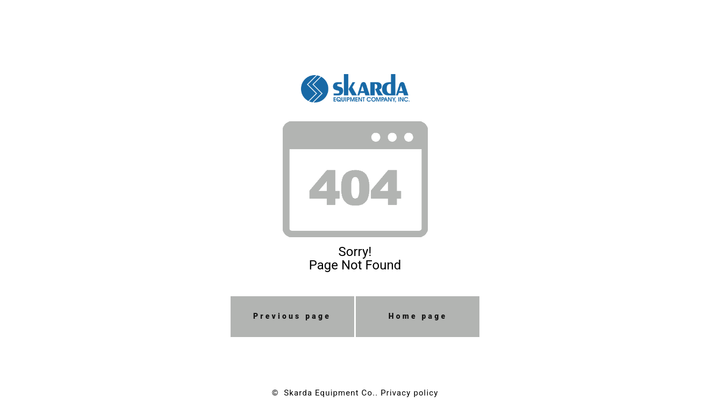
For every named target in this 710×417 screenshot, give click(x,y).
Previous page (292, 316)
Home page (418, 316)
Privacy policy (409, 393)
